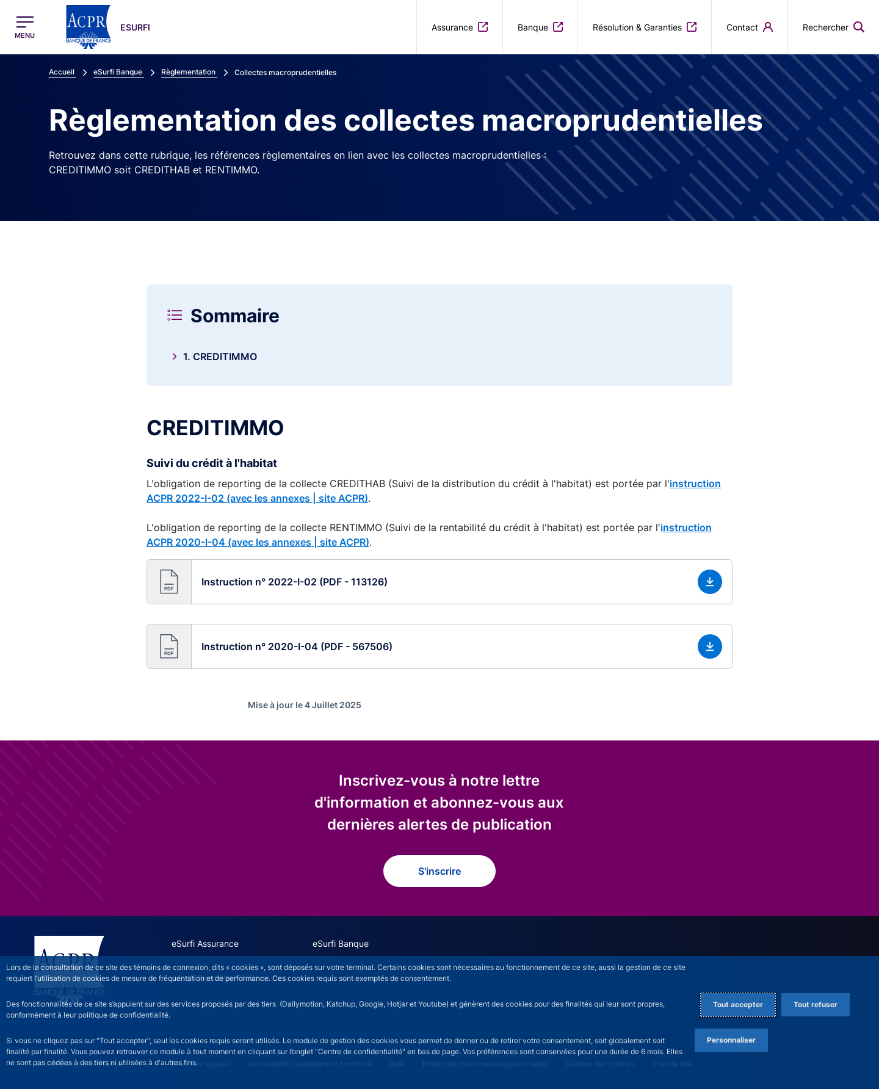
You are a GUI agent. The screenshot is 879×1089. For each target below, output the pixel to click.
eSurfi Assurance (205, 943)
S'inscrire (439, 871)
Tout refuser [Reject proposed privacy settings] (815, 1004)
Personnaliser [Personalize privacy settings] (731, 1039)
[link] (439, 356)
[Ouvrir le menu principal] (25, 27)
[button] (439, 581)
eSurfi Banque (341, 943)
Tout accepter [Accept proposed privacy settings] (738, 1004)
